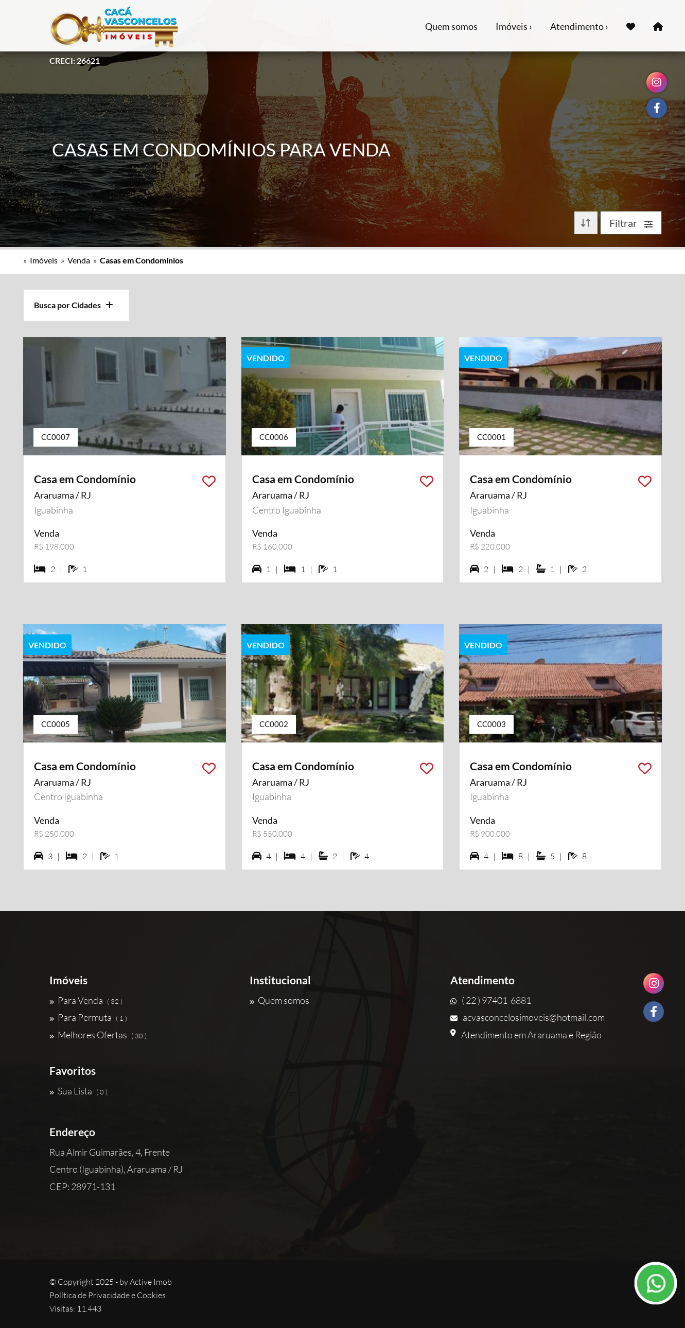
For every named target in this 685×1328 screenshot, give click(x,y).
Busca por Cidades (73, 305)
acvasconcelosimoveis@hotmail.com (527, 1017)
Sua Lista (78, 1090)
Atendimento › (579, 26)
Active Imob (151, 1282)
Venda (78, 260)
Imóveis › (514, 26)
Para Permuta (88, 1017)
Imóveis (44, 260)
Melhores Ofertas (98, 1034)
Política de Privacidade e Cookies (107, 1295)
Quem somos (451, 26)
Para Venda (85, 1000)
